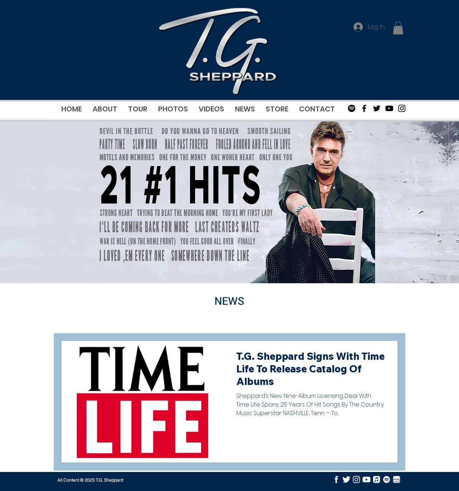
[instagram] (356, 479)
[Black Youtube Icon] (389, 108)
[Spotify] (351, 108)
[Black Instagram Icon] (402, 108)
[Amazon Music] (397, 479)
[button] (398, 28)
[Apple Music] (376, 479)
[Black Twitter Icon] (377, 108)
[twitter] (346, 479)
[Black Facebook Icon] (364, 108)
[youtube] (366, 479)
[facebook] (336, 479)
